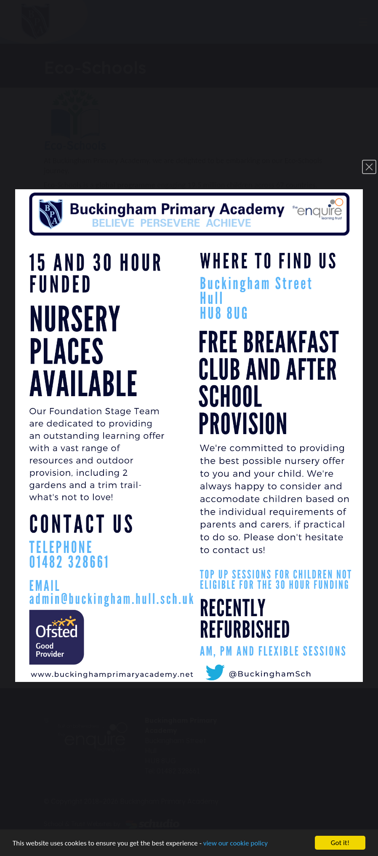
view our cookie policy (235, 843)
